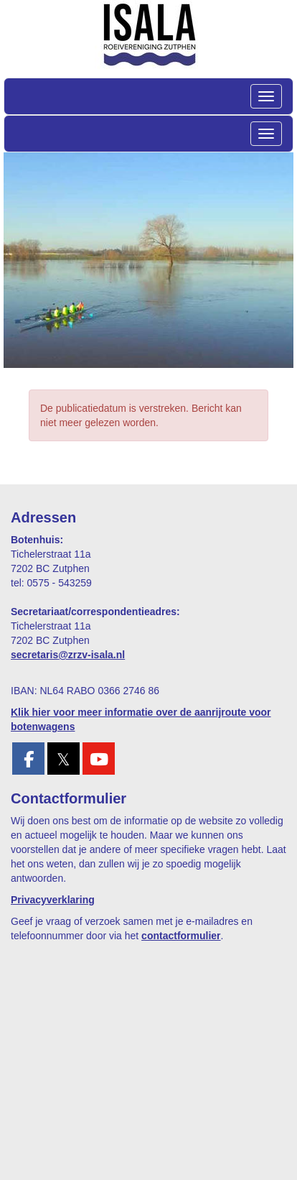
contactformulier (180, 935)
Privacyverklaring (53, 899)
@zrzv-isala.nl (68, 654)
